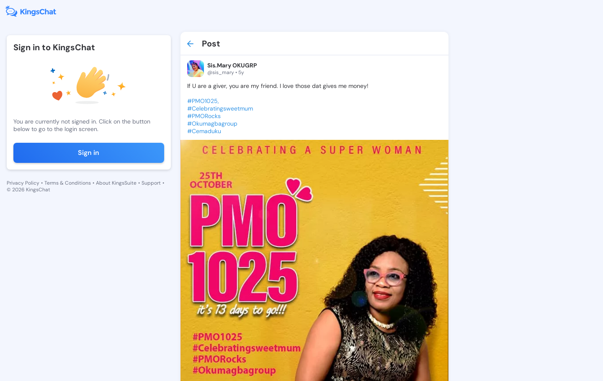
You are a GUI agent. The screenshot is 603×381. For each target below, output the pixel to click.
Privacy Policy (23, 183)
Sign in (88, 152)
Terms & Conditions (67, 183)
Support (151, 183)
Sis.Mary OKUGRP (232, 65)
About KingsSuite (116, 183)
